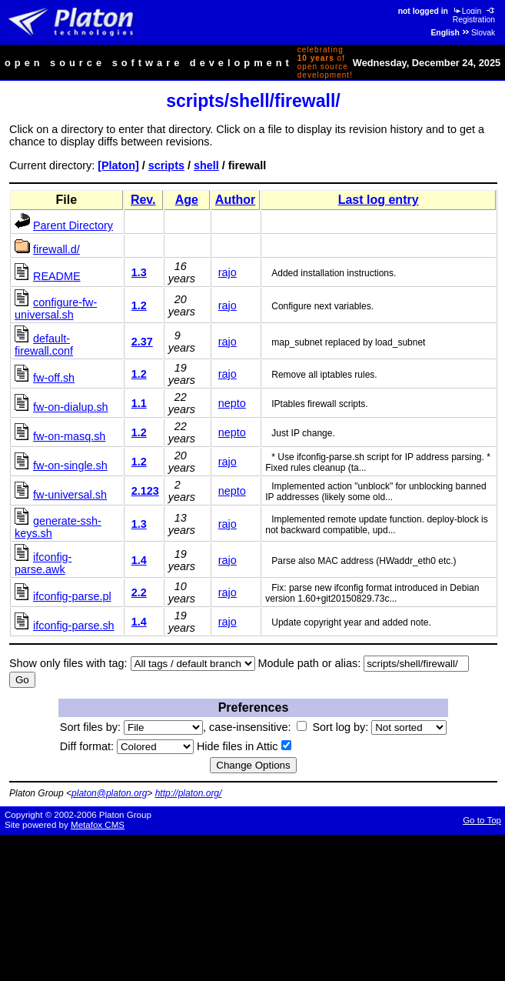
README (57, 276)
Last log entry (378, 199)
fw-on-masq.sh (69, 436)
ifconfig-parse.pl (72, 596)
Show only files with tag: (68, 663)
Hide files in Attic (244, 746)
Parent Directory (73, 225)
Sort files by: (131, 727)
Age (186, 199)
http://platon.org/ (188, 793)
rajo (227, 272)
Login (466, 11)
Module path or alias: (309, 663)
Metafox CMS (98, 824)
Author (235, 199)
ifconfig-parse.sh (74, 625)
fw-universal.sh (70, 495)
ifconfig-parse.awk (43, 563)
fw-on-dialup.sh (70, 407)
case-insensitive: (258, 727)
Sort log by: (379, 727)
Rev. (143, 199)
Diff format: (127, 746)
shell (206, 165)
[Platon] (118, 165)
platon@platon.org (109, 793)
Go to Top (482, 820)
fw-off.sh (54, 378)
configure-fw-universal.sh (56, 308)
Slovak (478, 32)
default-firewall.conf (44, 344)
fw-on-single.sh (70, 465)
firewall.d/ (56, 249)
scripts (166, 165)
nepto (232, 403)
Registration (475, 15)
